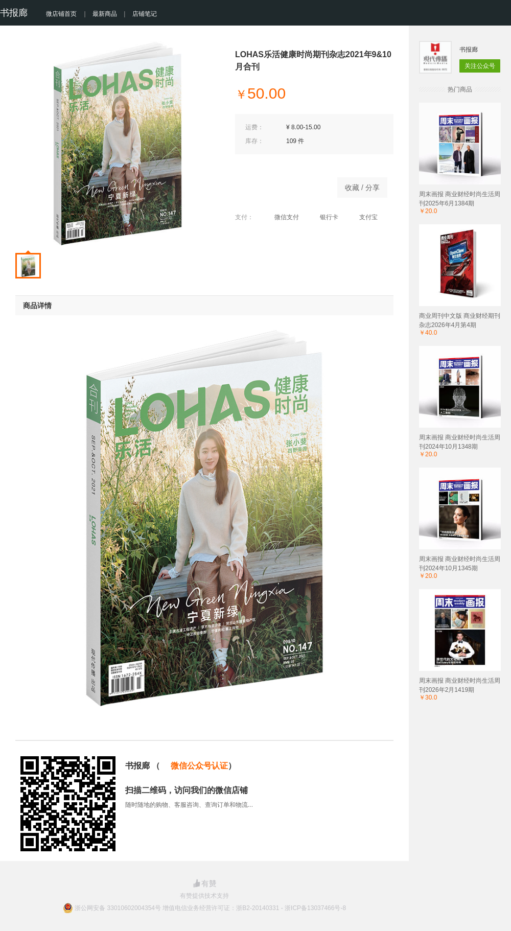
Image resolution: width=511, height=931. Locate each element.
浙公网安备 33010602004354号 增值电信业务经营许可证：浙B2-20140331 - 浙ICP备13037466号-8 (210, 908)
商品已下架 (281, 185)
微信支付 (281, 217)
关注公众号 (479, 65)
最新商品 (104, 13)
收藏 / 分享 (362, 187)
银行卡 (323, 217)
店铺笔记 (144, 13)
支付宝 (363, 217)
